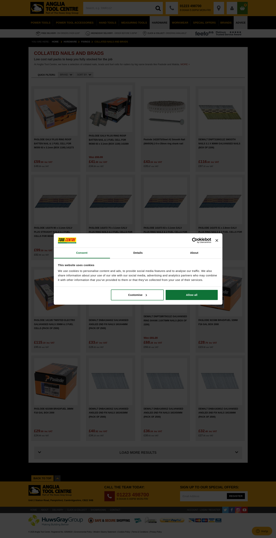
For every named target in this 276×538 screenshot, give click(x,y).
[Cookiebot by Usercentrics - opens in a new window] (194, 240)
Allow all (191, 294)
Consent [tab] (82, 252)
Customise (137, 294)
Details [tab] (138, 252)
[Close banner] (216, 240)
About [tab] (194, 252)
